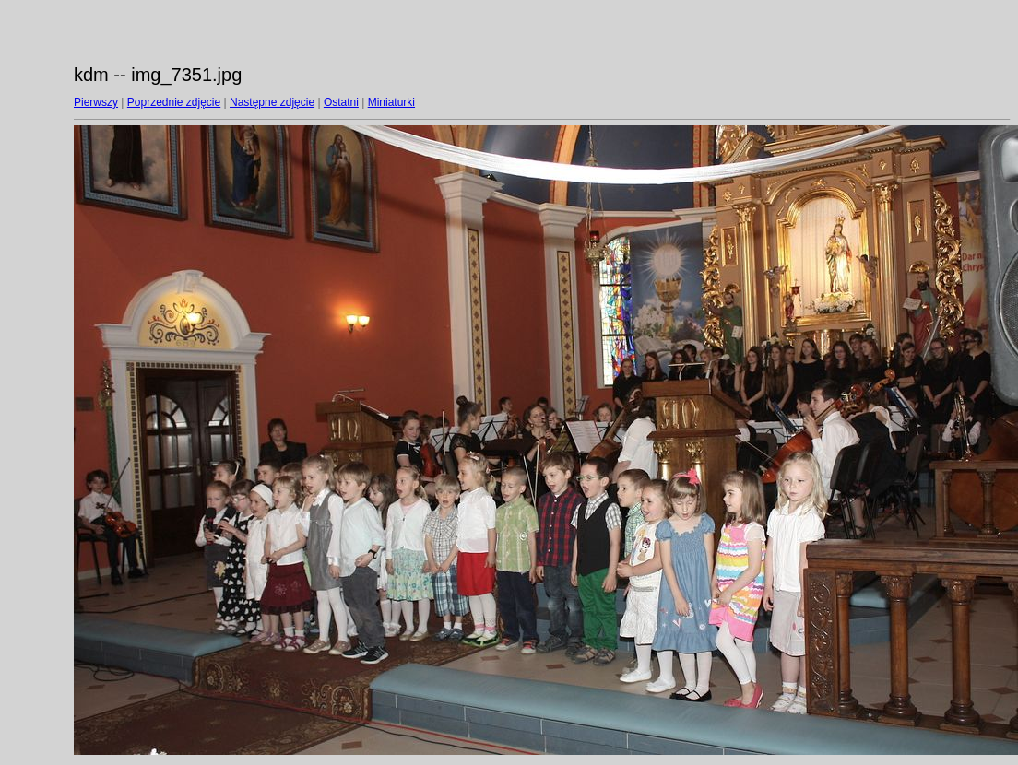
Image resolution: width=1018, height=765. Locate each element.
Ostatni (341, 102)
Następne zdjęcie (272, 102)
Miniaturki (391, 102)
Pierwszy (96, 102)
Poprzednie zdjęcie (173, 102)
